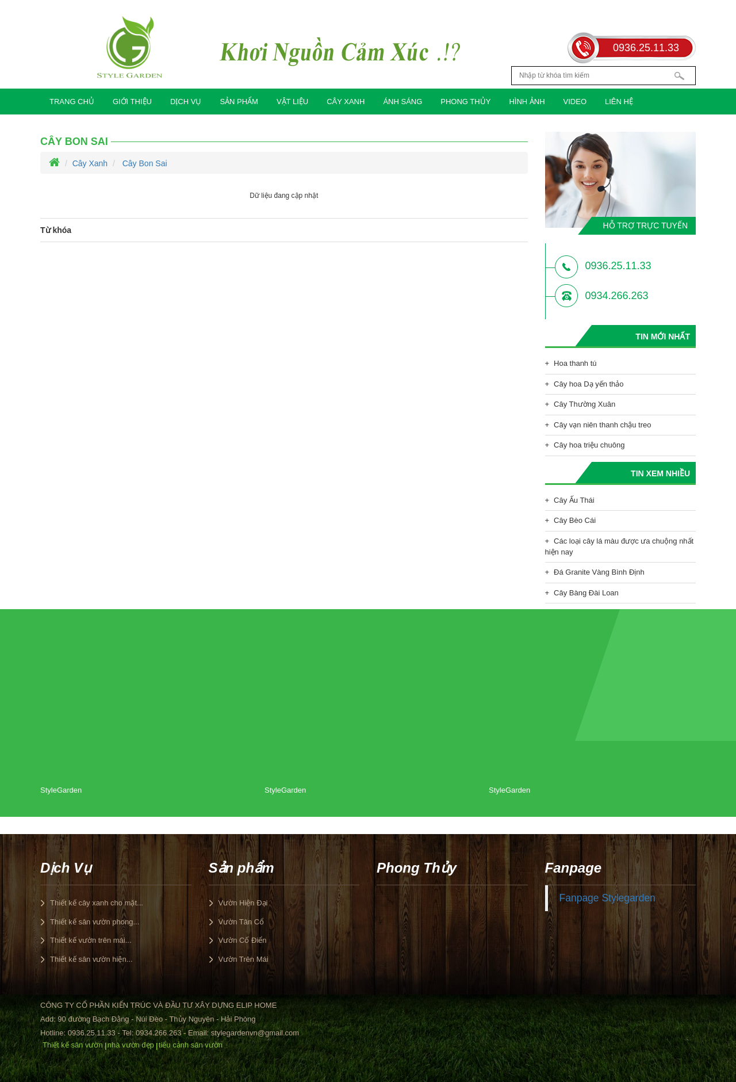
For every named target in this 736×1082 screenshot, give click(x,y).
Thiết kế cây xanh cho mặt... (96, 903)
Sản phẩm (239, 101)
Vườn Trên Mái (243, 959)
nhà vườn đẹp (131, 1045)
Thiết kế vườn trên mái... (91, 940)
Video (575, 101)
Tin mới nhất (662, 336)
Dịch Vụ (185, 101)
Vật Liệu (292, 101)
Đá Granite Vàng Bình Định (599, 572)
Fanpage (573, 867)
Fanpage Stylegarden (607, 898)
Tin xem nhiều (660, 473)
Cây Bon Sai (74, 141)
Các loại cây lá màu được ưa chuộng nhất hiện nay (619, 546)
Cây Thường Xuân (584, 404)
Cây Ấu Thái (574, 500)
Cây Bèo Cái (575, 520)
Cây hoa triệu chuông (589, 445)
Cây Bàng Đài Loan (586, 592)
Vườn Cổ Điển (242, 940)
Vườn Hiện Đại (243, 903)
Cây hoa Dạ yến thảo (588, 384)
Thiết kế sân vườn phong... (94, 921)
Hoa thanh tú (575, 363)
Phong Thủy (465, 101)
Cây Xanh (346, 101)
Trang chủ (71, 101)
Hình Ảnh (527, 101)
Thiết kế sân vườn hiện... (91, 959)
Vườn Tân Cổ (241, 921)
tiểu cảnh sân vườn (191, 1045)
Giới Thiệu (132, 101)
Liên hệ (619, 101)
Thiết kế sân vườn (73, 1045)
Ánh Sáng (402, 101)
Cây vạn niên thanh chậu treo (602, 424)
